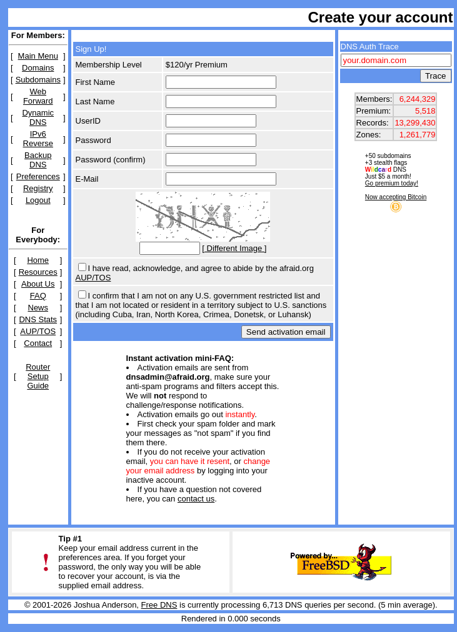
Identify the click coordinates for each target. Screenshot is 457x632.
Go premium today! (391, 183)
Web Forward (38, 96)
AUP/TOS (38, 331)
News (38, 307)
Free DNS (159, 605)
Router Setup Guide (38, 376)
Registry (38, 188)
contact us (196, 498)
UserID (88, 121)
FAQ (38, 295)
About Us (37, 284)
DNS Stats (38, 319)
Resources (38, 272)
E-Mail (87, 179)
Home (38, 260)
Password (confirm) (111, 159)
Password (93, 140)
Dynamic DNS (38, 117)
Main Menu (38, 56)
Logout (38, 200)
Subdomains (38, 79)
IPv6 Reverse (38, 138)
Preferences (38, 176)
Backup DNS (37, 160)
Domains (38, 67)
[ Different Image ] (234, 248)
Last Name (95, 101)
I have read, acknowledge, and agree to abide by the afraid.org (201, 268)
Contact (38, 343)
